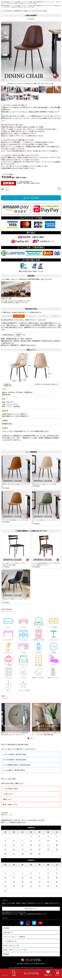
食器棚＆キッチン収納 (38, 634)
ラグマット (53, 660)
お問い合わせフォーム (31, 908)
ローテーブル (23, 622)
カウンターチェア (8, 647)
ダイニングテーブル (8, 634)
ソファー (8, 622)
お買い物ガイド (8, 932)
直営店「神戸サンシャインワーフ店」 (15, 950)
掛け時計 (53, 647)
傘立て (8, 685)
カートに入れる (32, 198)
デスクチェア (38, 647)
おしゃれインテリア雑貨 (23, 685)
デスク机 (23, 647)
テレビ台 (38, 622)
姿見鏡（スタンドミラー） (53, 672)
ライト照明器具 (8, 660)
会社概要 (6, 928)
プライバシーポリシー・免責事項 (14, 937)
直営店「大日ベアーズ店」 (12, 945)
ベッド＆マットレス (23, 660)
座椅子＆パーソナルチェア (38, 672)
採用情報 (6, 954)
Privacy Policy (37, 967)
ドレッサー (23, 672)
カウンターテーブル (53, 634)
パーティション (8, 672)
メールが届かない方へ (10, 941)
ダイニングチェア (23, 634)
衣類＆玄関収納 (38, 660)
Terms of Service (46, 967)
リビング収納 (53, 622)
